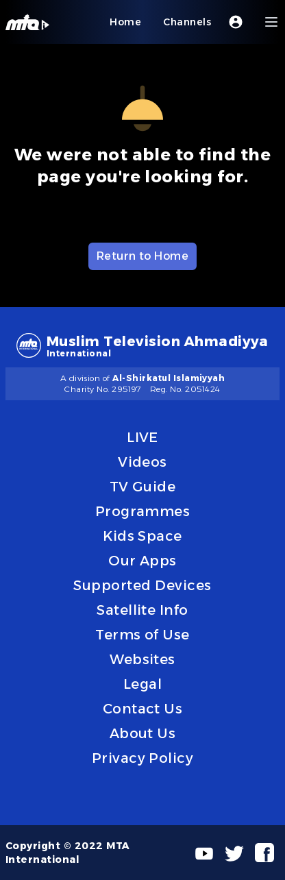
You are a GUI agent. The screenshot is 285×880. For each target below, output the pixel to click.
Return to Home (143, 255)
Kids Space (142, 536)
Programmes (142, 511)
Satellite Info (142, 610)
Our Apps (142, 560)
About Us (143, 733)
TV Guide (143, 486)
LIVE (142, 437)
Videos (142, 462)
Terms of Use (142, 634)
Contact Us (143, 708)
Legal (142, 684)
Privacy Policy (143, 758)
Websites (142, 659)
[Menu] (271, 22)
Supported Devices (142, 585)
